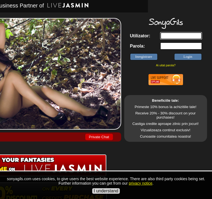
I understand (106, 190)
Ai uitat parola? (166, 65)
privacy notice (140, 183)
